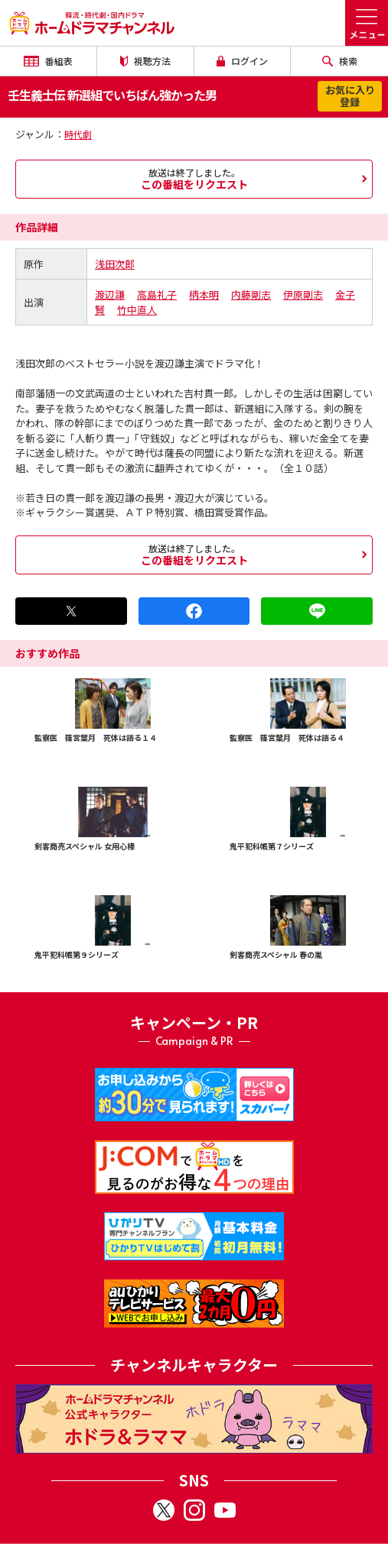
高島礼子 (157, 294)
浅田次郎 (115, 264)
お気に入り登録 (350, 95)
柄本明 (204, 294)
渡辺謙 (110, 294)
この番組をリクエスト (194, 179)
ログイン (243, 60)
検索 (339, 60)
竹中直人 (137, 309)
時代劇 (78, 134)
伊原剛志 (303, 294)
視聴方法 (145, 60)
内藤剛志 (251, 294)
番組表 (48, 60)
